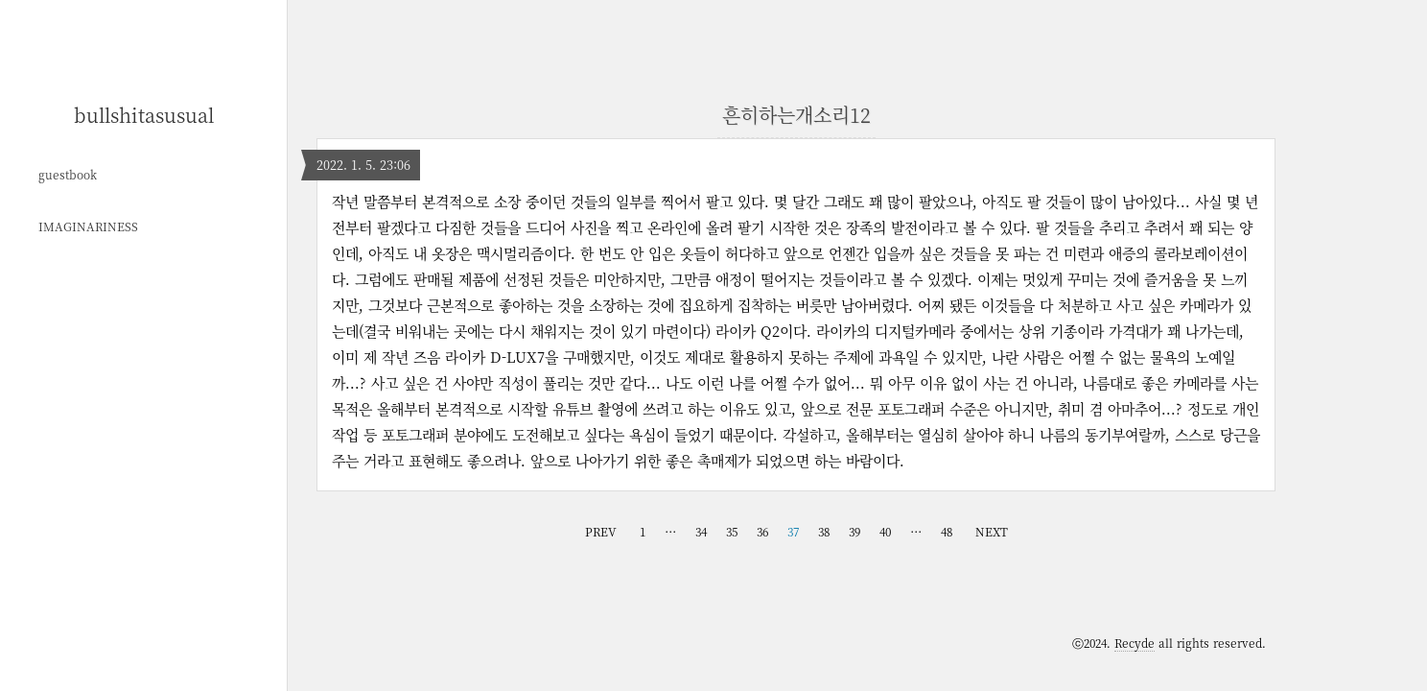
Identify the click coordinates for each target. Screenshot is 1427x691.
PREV (601, 531)
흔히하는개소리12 (796, 115)
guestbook (67, 174)
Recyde (1134, 642)
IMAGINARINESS (88, 226)
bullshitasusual (144, 115)
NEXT (991, 531)
